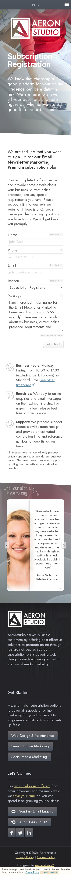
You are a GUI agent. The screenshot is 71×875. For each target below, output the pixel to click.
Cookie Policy (32, 872)
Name (12, 234)
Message (14, 295)
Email (12, 265)
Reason (13, 280)
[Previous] (7, 545)
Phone (12, 250)
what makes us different (32, 786)
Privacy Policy (25, 857)
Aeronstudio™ (44, 865)
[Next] (64, 545)
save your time (24, 795)
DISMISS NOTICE (49, 872)
